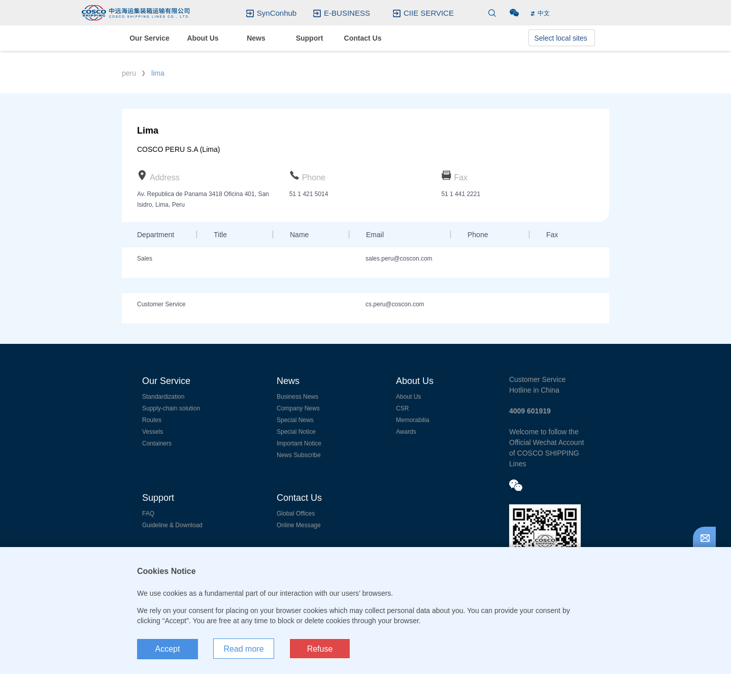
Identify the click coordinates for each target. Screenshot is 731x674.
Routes (151, 420)
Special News (295, 420)
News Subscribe (299, 455)
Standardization (163, 396)
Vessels (152, 431)
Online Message (299, 525)
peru (129, 73)
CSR (402, 408)
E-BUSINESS (347, 13)
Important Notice (299, 443)
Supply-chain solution (171, 408)
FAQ (148, 513)
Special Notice (296, 431)
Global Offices (296, 513)
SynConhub (276, 13)
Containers (157, 443)
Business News (297, 396)
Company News (298, 408)
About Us (408, 396)
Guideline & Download (172, 525)
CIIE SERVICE (429, 13)
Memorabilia (412, 420)
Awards (406, 431)
